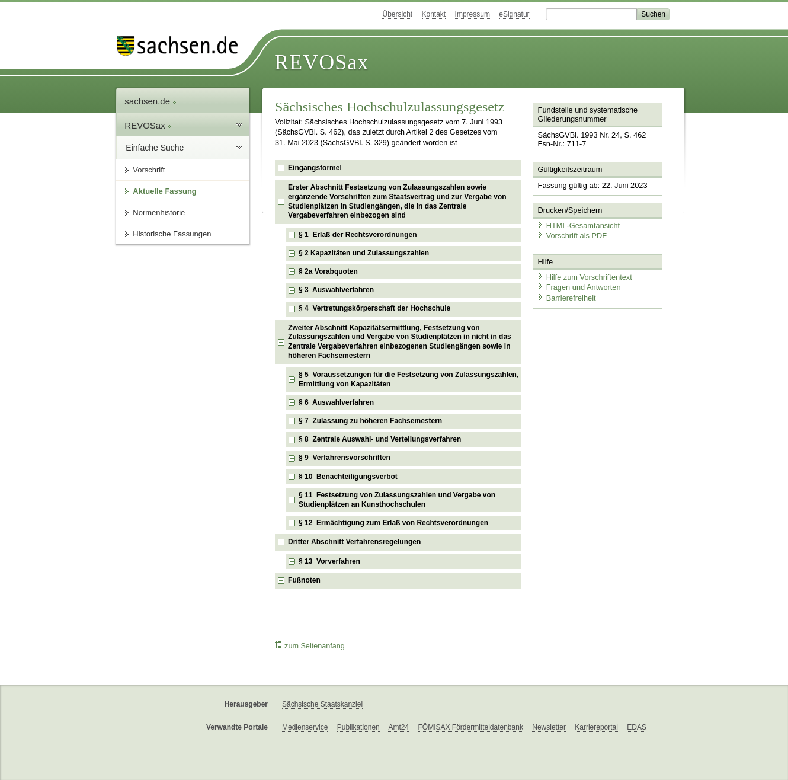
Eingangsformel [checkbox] (315, 168)
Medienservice (305, 727)
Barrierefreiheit (566, 297)
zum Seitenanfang (310, 645)
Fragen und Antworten (579, 287)
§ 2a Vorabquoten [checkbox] (328, 271)
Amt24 (398, 727)
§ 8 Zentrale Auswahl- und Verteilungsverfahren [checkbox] (380, 439)
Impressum (472, 14)
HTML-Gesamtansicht (578, 225)
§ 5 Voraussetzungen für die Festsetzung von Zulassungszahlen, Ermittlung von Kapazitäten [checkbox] (408, 379)
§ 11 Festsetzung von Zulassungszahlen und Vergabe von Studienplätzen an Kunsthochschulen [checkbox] (397, 500)
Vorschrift (149, 169)
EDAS (636, 727)
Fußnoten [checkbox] (304, 580)
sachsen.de (150, 101)
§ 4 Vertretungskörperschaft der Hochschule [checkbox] (374, 308)
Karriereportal (596, 727)
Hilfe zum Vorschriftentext (584, 277)
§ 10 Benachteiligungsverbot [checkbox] (348, 476)
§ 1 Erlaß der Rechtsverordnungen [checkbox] (358, 235)
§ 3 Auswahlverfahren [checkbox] (336, 290)
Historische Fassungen (172, 233)
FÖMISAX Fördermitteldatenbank (470, 727)
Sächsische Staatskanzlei (322, 704)
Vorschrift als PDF (572, 235)
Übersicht (397, 14)
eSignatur (514, 14)
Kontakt (434, 14)
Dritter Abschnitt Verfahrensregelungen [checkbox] (354, 542)
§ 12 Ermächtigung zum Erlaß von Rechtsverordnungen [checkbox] (393, 523)
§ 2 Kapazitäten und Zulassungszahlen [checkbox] (364, 253)
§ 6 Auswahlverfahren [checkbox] (336, 402)
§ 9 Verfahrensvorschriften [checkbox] (344, 457)
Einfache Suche (155, 147)
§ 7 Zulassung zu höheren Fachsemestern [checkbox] (370, 421)
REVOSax (321, 62)
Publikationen (358, 727)
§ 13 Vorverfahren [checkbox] (329, 561)
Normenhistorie (159, 212)
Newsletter (549, 727)
